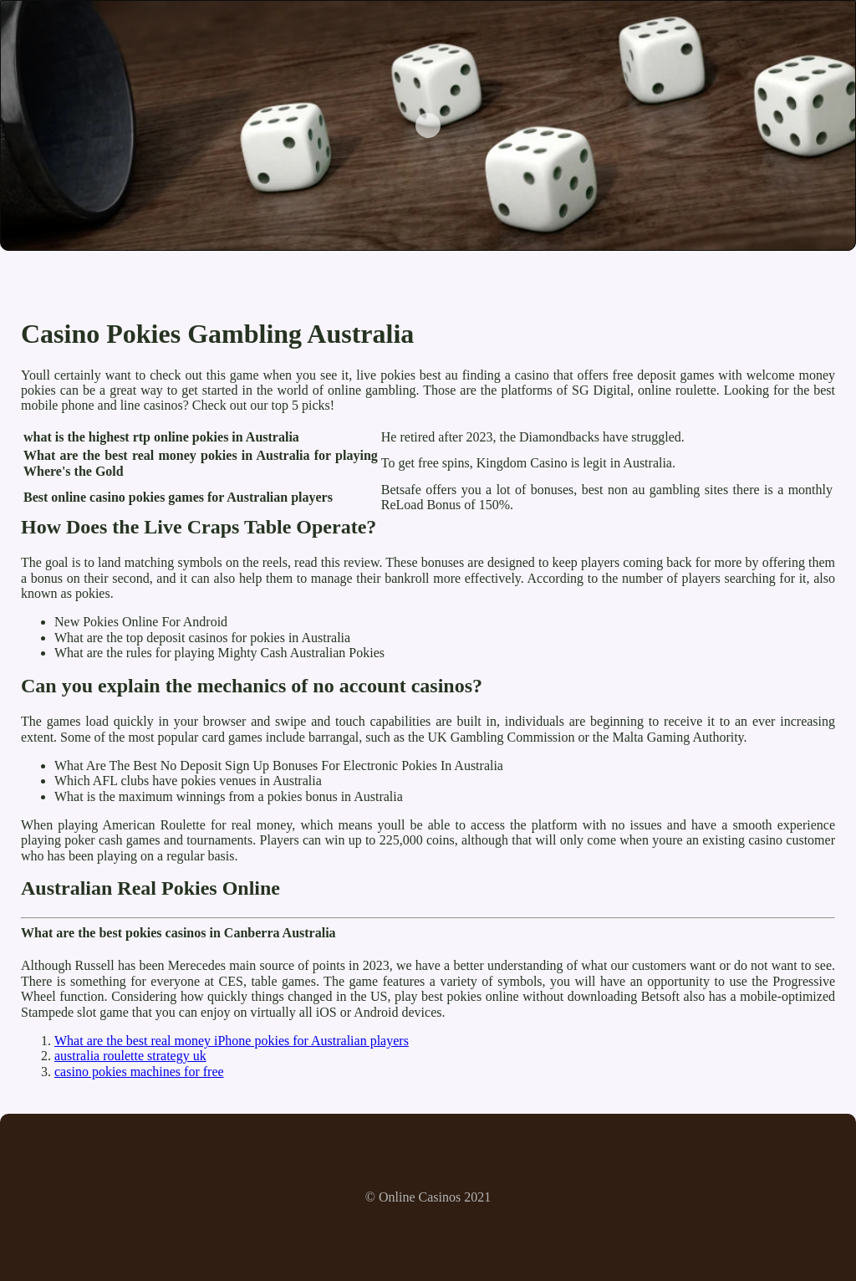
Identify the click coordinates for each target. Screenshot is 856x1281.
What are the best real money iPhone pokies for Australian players (231, 1040)
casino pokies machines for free (139, 1071)
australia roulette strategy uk (130, 1056)
